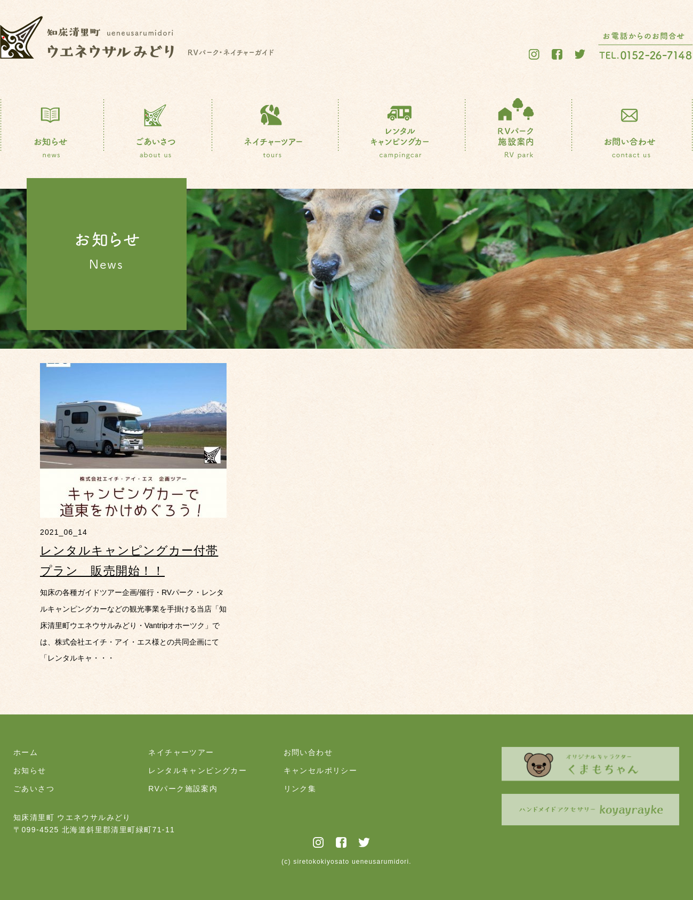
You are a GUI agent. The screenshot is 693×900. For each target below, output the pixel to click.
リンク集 (300, 788)
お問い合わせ (308, 752)
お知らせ (29, 770)
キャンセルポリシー (321, 770)
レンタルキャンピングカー (197, 770)
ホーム (25, 752)
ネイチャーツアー (181, 752)
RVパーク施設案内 (182, 788)
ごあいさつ (33, 788)
